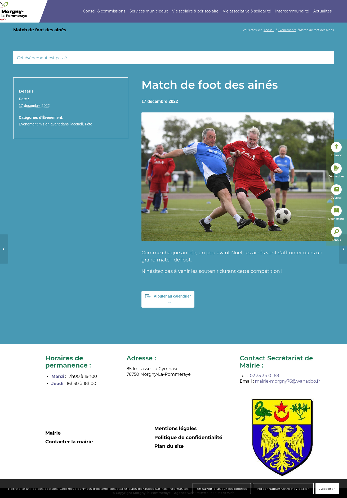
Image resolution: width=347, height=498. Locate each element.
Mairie (53, 433)
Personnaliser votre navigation (283, 489)
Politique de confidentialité (188, 437)
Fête (88, 124)
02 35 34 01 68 (264, 375)
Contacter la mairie (69, 442)
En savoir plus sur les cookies (222, 489)
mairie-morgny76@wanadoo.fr (287, 381)
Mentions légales (175, 428)
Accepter (327, 489)
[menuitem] (104, 11)
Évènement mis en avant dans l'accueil (51, 124)
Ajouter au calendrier (172, 296)
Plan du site (169, 446)
